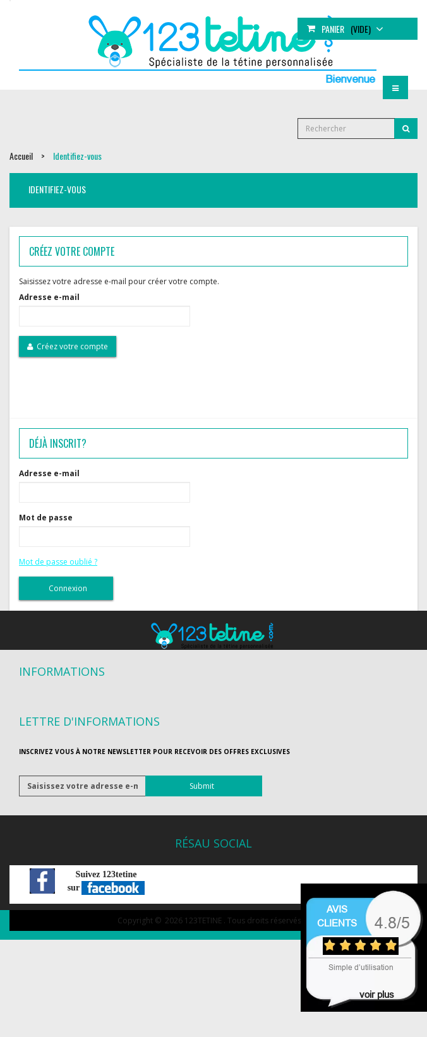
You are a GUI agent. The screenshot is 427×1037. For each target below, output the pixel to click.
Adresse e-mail (49, 297)
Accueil (21, 155)
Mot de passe (46, 517)
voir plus (376, 994)
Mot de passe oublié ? (58, 561)
